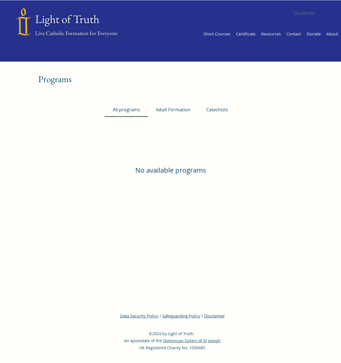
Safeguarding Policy (181, 316)
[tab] (126, 109)
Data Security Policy (139, 316)
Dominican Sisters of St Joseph (192, 340)
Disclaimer (214, 316)
